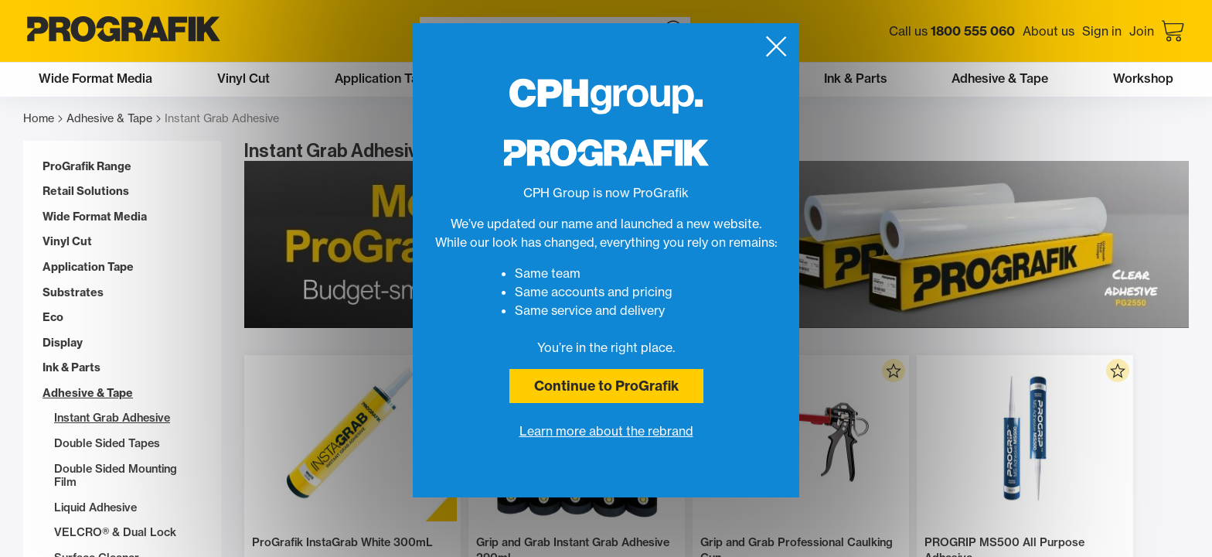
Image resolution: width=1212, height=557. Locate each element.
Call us (952, 31)
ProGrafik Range (87, 166)
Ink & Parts (71, 367)
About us (1048, 31)
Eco (53, 317)
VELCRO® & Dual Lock (115, 532)
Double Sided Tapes (107, 443)
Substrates (73, 292)
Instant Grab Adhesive (112, 418)
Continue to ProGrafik (606, 386)
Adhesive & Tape (113, 118)
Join (1141, 31)
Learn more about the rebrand (606, 431)
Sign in (1102, 31)
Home (43, 118)
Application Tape (88, 267)
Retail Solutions (86, 191)
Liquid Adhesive (95, 507)
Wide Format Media (95, 217)
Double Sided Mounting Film (115, 476)
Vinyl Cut (67, 241)
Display (63, 343)
